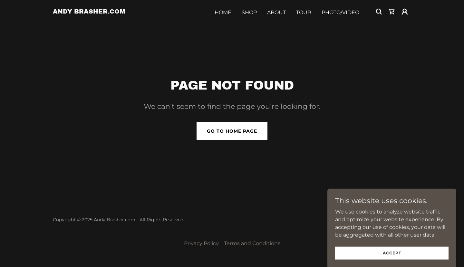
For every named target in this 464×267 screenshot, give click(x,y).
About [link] (276, 12)
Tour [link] (303, 12)
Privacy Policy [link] (201, 243)
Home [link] (223, 12)
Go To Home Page (232, 131)
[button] (404, 11)
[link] (89, 12)
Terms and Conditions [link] (252, 243)
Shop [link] (249, 12)
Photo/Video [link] (340, 12)
